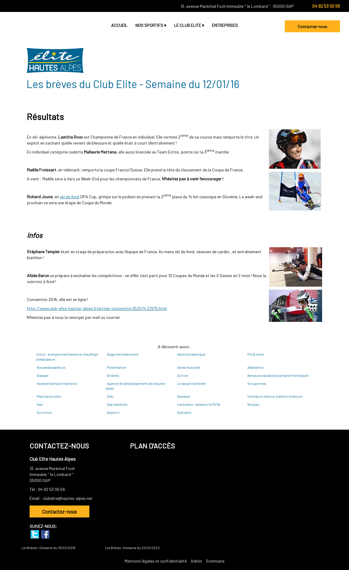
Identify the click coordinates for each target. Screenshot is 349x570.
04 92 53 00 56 (51, 489)
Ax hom (182, 375)
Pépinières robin (49, 396)
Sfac (110, 396)
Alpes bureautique (191, 354)
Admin (196, 560)
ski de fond (69, 196)
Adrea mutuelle (188, 367)
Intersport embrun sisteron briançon (275, 396)
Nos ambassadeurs (51, 367)
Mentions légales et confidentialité (156, 560)
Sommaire (215, 560)
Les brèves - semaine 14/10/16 (198, 404)
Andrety (113, 375)
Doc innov (44, 412)
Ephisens (184, 412)
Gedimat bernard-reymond (57, 383)
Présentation (116, 367)
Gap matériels (117, 404)
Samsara (183, 396)
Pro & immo (255, 354)
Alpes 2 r (113, 412)
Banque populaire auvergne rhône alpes (277, 375)
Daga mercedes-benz (123, 354)
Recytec (253, 404)
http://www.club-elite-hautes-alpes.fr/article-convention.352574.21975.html (97, 308)
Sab (40, 404)
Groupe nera (256, 383)
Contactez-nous (312, 26)
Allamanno (255, 367)
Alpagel (42, 375)
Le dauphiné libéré (191, 383)
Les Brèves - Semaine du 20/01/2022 (132, 548)
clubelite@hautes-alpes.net (68, 498)
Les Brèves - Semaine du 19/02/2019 (48, 548)
